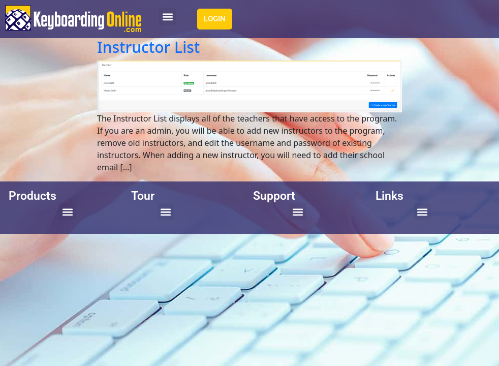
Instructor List (148, 47)
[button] (167, 16)
